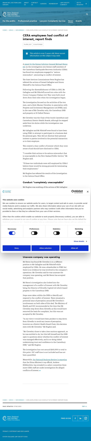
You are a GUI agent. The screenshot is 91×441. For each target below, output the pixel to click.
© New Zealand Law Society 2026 (15, 437)
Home (6, 30)
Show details (79, 241)
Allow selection (45, 248)
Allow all (74, 248)
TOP (84, 406)
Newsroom (21, 30)
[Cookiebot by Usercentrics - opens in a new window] (73, 191)
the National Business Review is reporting (50, 360)
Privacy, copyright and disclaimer (16, 431)
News (12, 30)
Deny (17, 248)
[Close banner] (87, 191)
